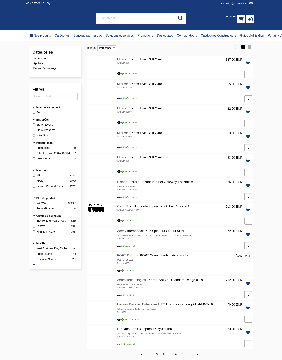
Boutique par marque (87, 35)
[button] (250, 19)
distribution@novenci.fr (232, 3)
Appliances (40, 63)
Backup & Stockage (45, 68)
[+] (34, 72)
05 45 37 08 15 (35, 3)
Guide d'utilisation (252, 35)
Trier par (92, 47)
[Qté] (248, 74)
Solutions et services (120, 35)
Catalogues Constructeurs (218, 35)
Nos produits (40, 35)
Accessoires (40, 58)
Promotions (145, 35)
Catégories (62, 35)
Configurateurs (187, 35)
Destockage (165, 35)
